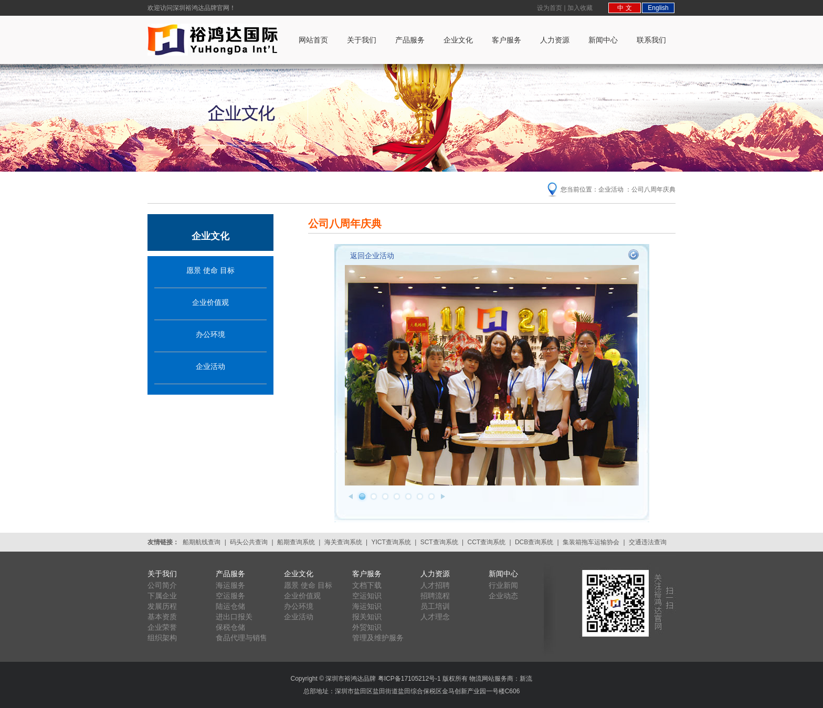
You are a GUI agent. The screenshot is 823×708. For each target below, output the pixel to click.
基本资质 (162, 616)
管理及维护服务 (378, 637)
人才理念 (435, 616)
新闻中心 (603, 40)
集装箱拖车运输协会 (591, 542)
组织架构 (162, 637)
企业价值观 (210, 302)
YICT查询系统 (391, 542)
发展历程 (162, 606)
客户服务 (506, 40)
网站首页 (313, 40)
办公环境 (210, 334)
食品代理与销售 (241, 637)
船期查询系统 (296, 542)
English (658, 8)
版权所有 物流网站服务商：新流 (487, 678)
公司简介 (162, 585)
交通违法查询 (648, 542)
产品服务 (410, 40)
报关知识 (367, 616)
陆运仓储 (230, 606)
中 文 (624, 8)
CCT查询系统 (486, 542)
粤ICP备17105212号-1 (409, 678)
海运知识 (367, 606)
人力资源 (554, 40)
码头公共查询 (249, 542)
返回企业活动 (372, 255)
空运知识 (367, 595)
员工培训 (435, 606)
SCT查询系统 (439, 542)
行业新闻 (503, 585)
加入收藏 (580, 8)
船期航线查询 (201, 542)
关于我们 (361, 40)
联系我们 (651, 40)
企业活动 (210, 366)
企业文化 (458, 40)
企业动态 (503, 595)
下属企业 (162, 595)
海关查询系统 (343, 542)
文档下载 (367, 585)
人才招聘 (435, 585)
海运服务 (230, 585)
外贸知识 (367, 627)
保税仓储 (230, 627)
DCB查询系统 (534, 542)
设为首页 (549, 8)
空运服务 (230, 595)
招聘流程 (435, 595)
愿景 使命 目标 (210, 270)
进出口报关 (234, 616)
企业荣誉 (162, 627)
